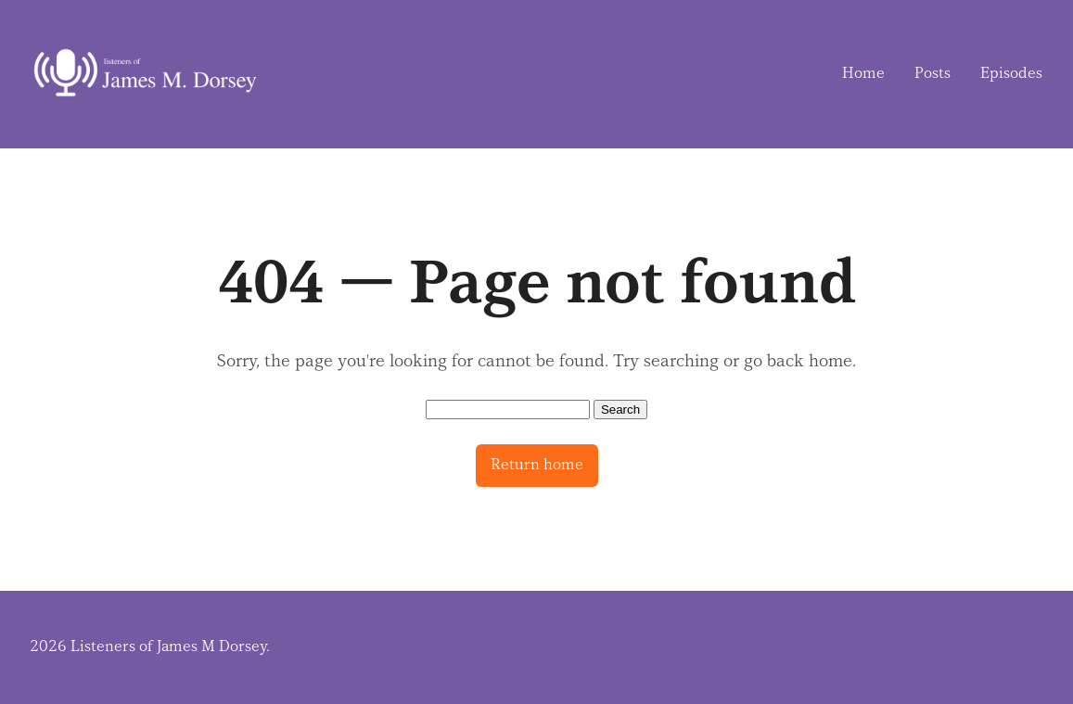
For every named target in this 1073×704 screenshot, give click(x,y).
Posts (932, 73)
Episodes (1011, 73)
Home (863, 73)
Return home (537, 464)
